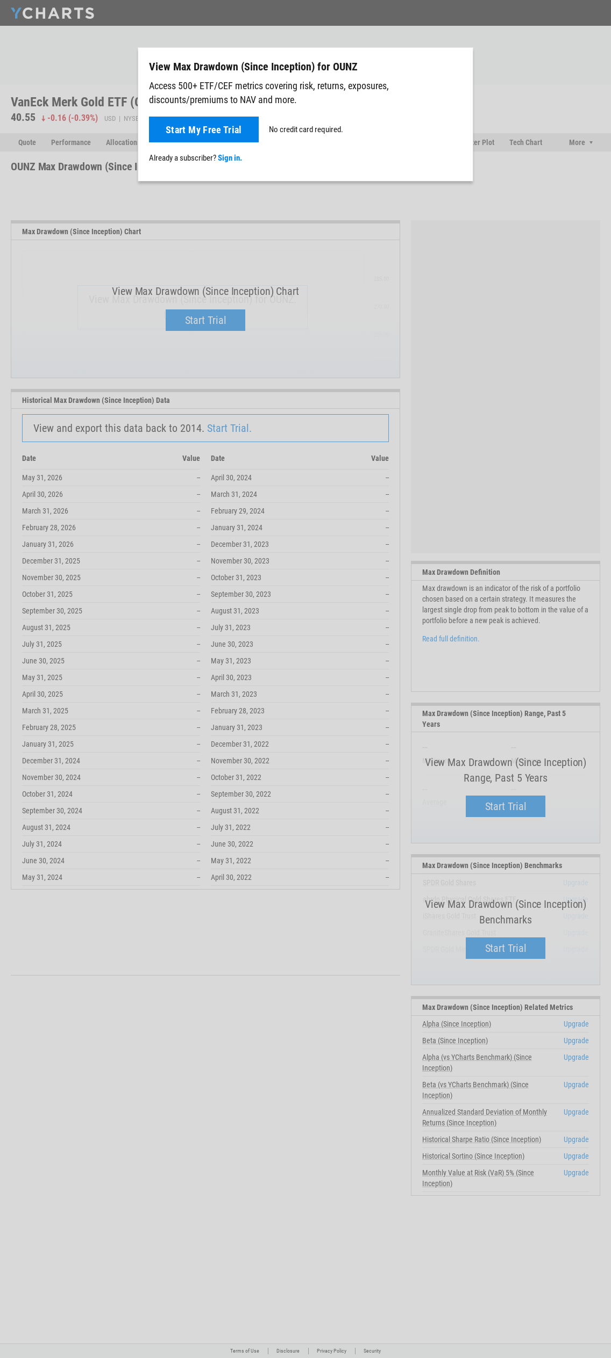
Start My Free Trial (204, 129)
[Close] (460, 64)
